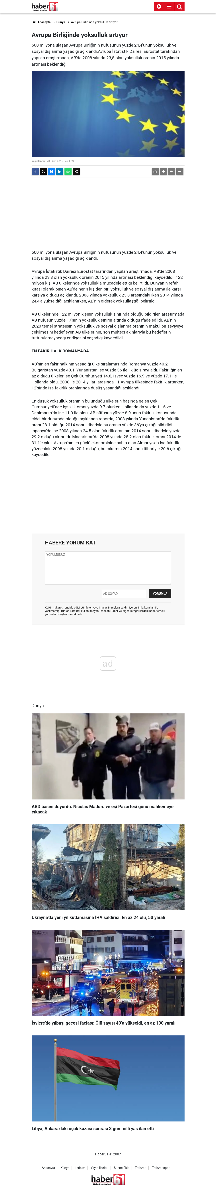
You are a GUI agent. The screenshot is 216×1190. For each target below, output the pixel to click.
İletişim (80, 1168)
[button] (163, 171)
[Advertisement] (108, 212)
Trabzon (140, 1168)
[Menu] (169, 6)
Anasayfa (41, 22)
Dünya (60, 22)
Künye (64, 1168)
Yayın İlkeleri (99, 1168)
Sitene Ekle (121, 1168)
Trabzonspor (160, 1168)
